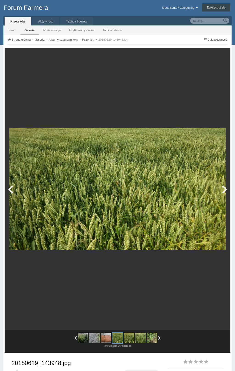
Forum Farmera (25, 7)
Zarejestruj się (216, 7)
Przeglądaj (17, 21)
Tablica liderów (112, 30)
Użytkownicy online (82, 30)
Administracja (52, 30)
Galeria (30, 30)
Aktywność (45, 21)
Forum (12, 30)
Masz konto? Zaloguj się (180, 7)
